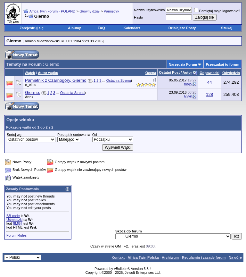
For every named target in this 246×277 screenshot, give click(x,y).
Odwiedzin (231, 73)
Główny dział (89, 11)
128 (209, 94)
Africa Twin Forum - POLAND (52, 11)
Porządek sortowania (73, 135)
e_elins (30, 85)
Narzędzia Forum (183, 64)
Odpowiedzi (209, 73)
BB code (13, 216)
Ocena (150, 73)
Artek (29, 97)
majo (188, 84)
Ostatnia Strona (118, 80)
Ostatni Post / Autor (175, 72)
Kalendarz (132, 28)
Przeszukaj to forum (222, 64)
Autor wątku (48, 73)
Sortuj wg (14, 135)
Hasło (138, 17)
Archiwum (170, 257)
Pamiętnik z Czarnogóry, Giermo (55, 80)
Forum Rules (16, 235)
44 (209, 82)
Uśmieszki (14, 220)
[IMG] (17, 223)
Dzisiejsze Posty (182, 28)
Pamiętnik (111, 11)
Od (94, 135)
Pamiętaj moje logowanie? (217, 11)
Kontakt (118, 257)
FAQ (101, 28)
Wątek (30, 73)
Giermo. (32, 92)
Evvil (188, 96)
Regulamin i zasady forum (204, 257)
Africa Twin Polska (143, 257)
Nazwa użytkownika (149, 10)
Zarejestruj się (32, 28)
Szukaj (226, 28)
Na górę (235, 257)
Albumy (74, 28)
